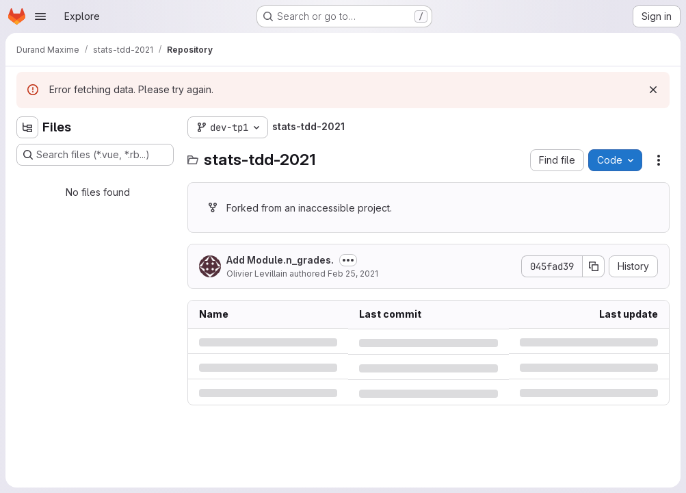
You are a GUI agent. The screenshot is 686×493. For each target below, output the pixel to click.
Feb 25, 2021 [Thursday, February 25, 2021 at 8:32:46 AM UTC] (353, 273)
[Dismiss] (653, 89)
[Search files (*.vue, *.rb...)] (95, 155)
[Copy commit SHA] (594, 266)
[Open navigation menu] (40, 16)
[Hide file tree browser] (27, 127)
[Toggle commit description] (348, 260)
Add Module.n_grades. (280, 260)
